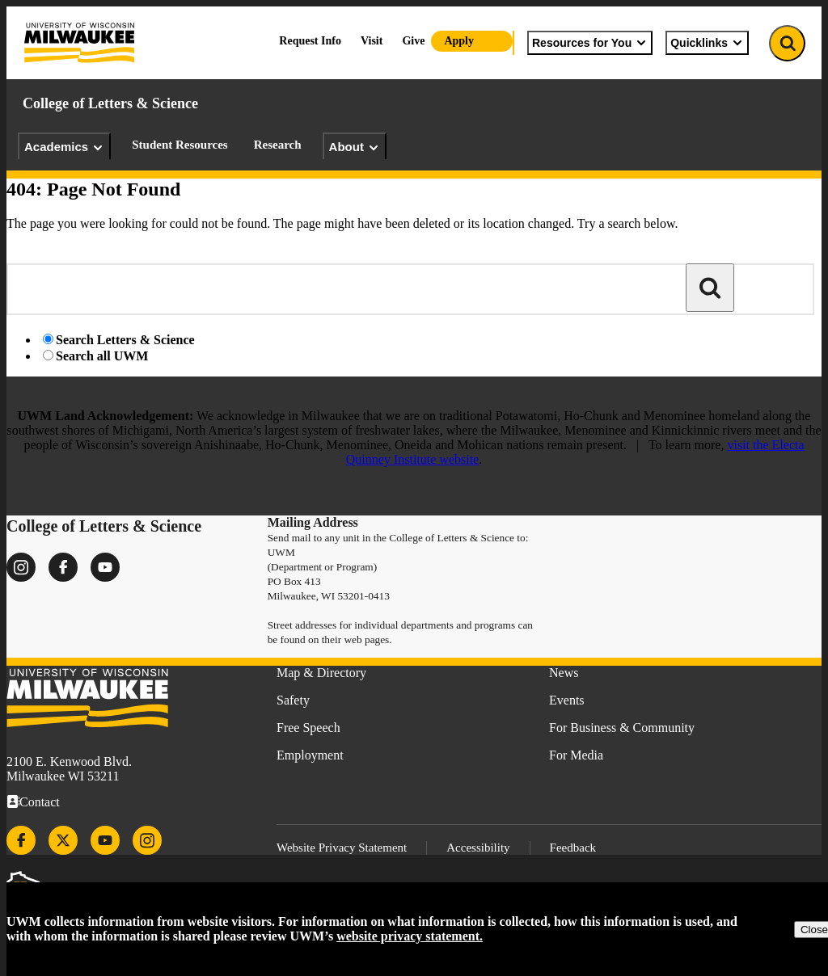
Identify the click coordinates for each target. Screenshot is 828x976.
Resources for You (590, 42)
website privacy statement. (409, 936)
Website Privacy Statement (342, 847)
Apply (459, 41)
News (563, 672)
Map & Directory (321, 672)
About (354, 147)
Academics (64, 147)
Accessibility (477, 847)
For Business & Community (622, 727)
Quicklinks (707, 42)
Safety (293, 700)
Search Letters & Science (125, 340)
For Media (576, 755)
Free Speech (308, 727)
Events (567, 700)
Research (278, 144)
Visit (371, 41)
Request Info (310, 41)
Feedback (573, 847)
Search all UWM (102, 356)
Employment (310, 755)
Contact (39, 802)
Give (413, 41)
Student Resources (179, 144)
